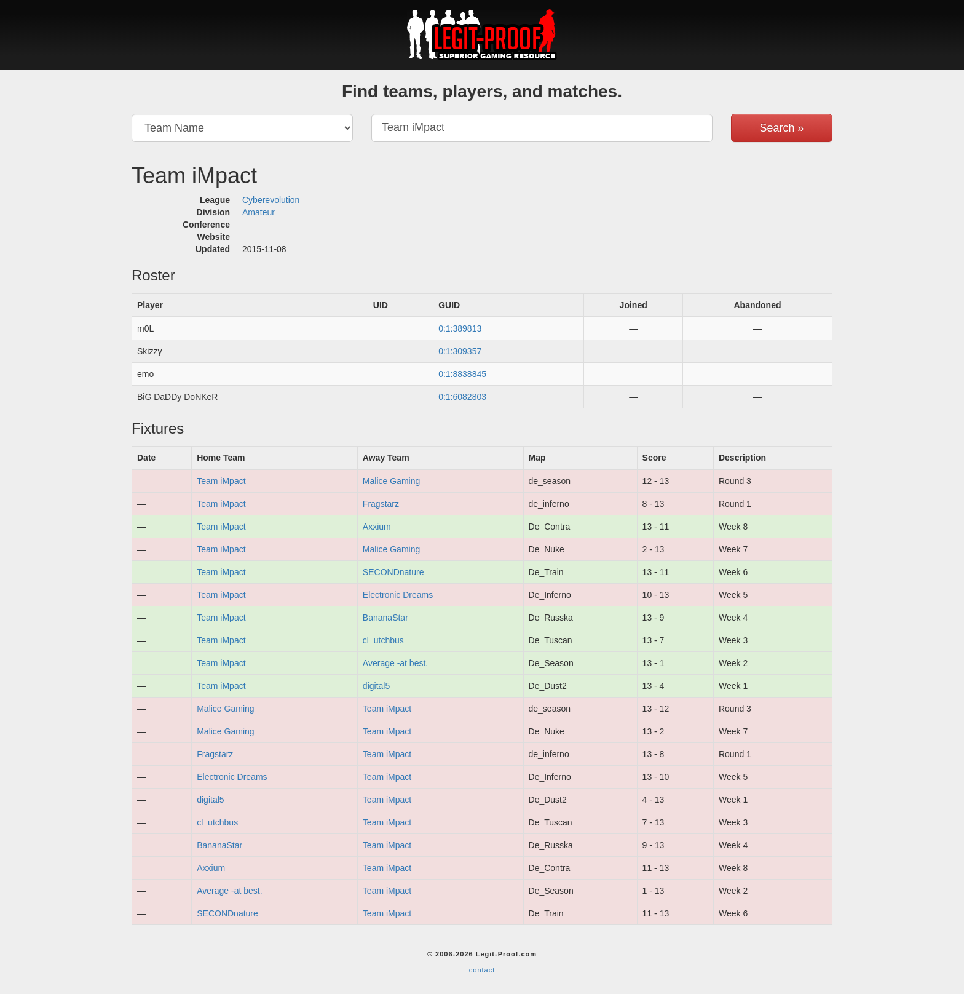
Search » (781, 128)
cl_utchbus (383, 640)
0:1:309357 (459, 351)
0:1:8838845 (462, 374)
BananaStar (385, 617)
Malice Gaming (391, 481)
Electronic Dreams (398, 595)
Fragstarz (381, 504)
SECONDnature (393, 572)
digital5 (376, 686)
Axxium (377, 526)
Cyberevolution (270, 200)
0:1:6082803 (462, 397)
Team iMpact (221, 481)
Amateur (258, 212)
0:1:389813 (459, 328)
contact (482, 970)
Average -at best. (395, 663)
